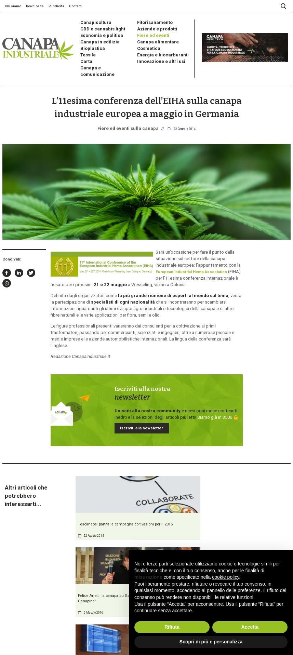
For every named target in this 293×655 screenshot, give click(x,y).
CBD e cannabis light (99, 27)
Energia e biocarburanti (158, 50)
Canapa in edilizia (96, 38)
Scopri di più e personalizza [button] (210, 641)
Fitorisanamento (152, 22)
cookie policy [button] (225, 577)
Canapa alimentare (154, 38)
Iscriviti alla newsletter (138, 389)
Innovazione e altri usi (157, 55)
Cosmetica (147, 44)
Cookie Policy (59, 638)
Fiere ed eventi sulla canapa (128, 110)
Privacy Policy (38, 638)
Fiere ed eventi (151, 33)
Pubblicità (56, 6)
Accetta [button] (250, 627)
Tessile (87, 50)
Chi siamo (13, 6)
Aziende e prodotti (154, 27)
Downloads (35, 6)
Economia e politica (98, 33)
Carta (85, 55)
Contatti (75, 6)
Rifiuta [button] (171, 627)
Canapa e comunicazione (104, 60)
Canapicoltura (93, 22)
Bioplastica (90, 44)
